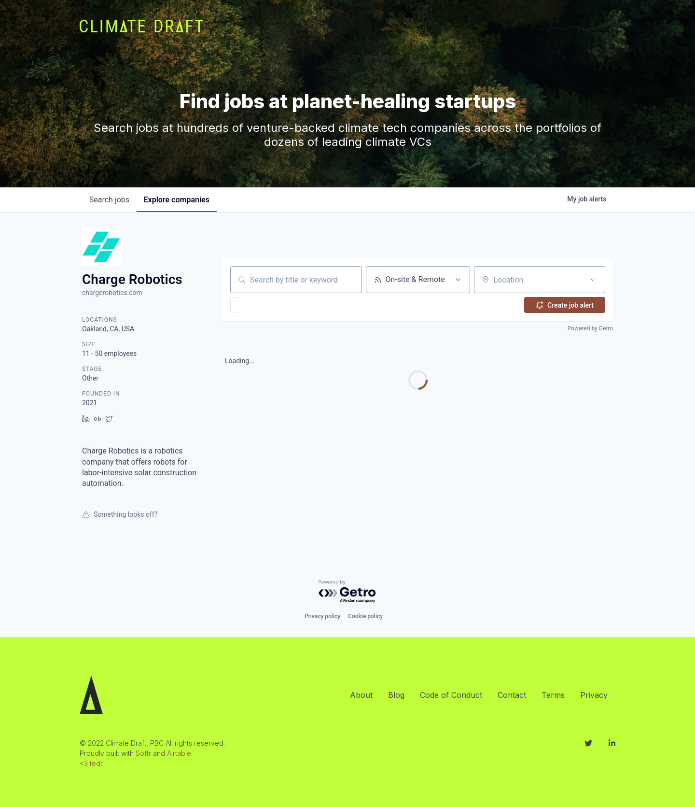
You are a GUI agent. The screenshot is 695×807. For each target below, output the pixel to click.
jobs (110, 199)
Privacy (594, 695)
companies (178, 199)
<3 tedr (91, 763)
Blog (396, 695)
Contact (512, 695)
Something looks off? (119, 514)
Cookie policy (365, 616)
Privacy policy (322, 616)
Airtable (179, 753)
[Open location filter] (592, 279)
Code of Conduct (451, 695)
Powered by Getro (590, 328)
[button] (262, 304)
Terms (553, 695)
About (361, 695)
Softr (143, 753)
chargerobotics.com (112, 293)
